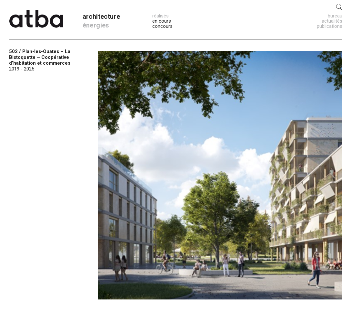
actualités (332, 21)
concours (162, 26)
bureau (335, 16)
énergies (96, 25)
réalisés (160, 16)
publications (329, 26)
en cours (161, 21)
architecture (101, 16)
